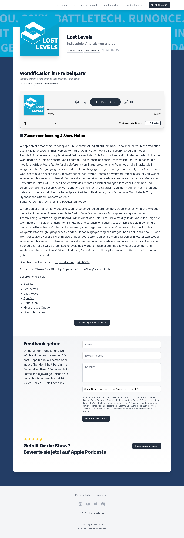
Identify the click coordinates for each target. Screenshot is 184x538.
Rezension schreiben (146, 446)
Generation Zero (34, 312)
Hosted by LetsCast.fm (92, 525)
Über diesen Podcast (85, 5)
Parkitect (30, 284)
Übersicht (62, 5)
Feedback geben (134, 5)
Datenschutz (82, 495)
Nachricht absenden (96, 418)
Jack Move (31, 293)
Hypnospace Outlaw (37, 307)
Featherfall (31, 289)
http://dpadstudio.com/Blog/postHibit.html (84, 269)
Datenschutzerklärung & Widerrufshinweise (131, 408)
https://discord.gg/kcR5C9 (72, 262)
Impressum (103, 495)
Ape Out (29, 298)
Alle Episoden (110, 5)
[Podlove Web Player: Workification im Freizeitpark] (92, 109)
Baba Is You (31, 303)
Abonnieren (159, 4)
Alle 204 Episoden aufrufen (92, 322)
